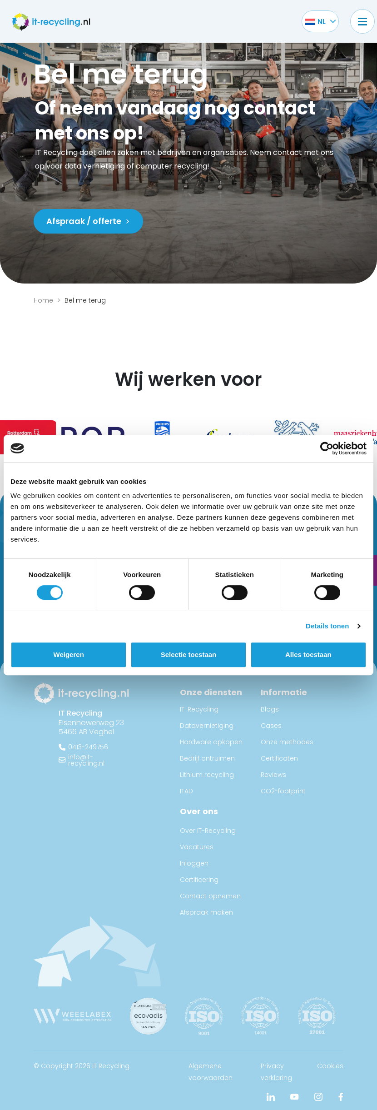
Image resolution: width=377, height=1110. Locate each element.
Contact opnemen (210, 896)
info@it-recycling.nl (86, 760)
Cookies (330, 1065)
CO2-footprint (283, 791)
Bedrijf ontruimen (207, 758)
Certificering (199, 879)
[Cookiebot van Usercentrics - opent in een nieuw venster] (327, 448)
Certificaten (279, 758)
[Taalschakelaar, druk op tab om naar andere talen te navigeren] (315, 21)
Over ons (199, 811)
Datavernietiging (206, 725)
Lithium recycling (207, 774)
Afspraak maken (206, 912)
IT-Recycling (199, 709)
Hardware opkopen (211, 742)
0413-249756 (88, 747)
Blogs (270, 709)
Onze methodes (287, 742)
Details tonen (327, 626)
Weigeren (69, 654)
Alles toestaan (308, 654)
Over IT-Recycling (208, 830)
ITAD (186, 791)
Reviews (273, 774)
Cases (271, 725)
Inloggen (194, 863)
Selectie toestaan (189, 654)
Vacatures (196, 846)
